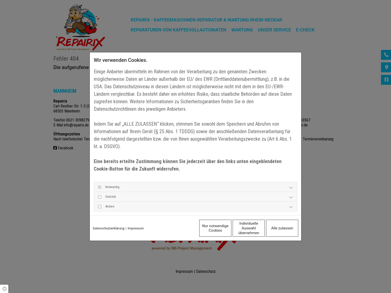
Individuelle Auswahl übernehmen (228, 228)
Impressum (136, 228)
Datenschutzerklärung (108, 228)
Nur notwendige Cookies (180, 228)
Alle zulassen (275, 228)
